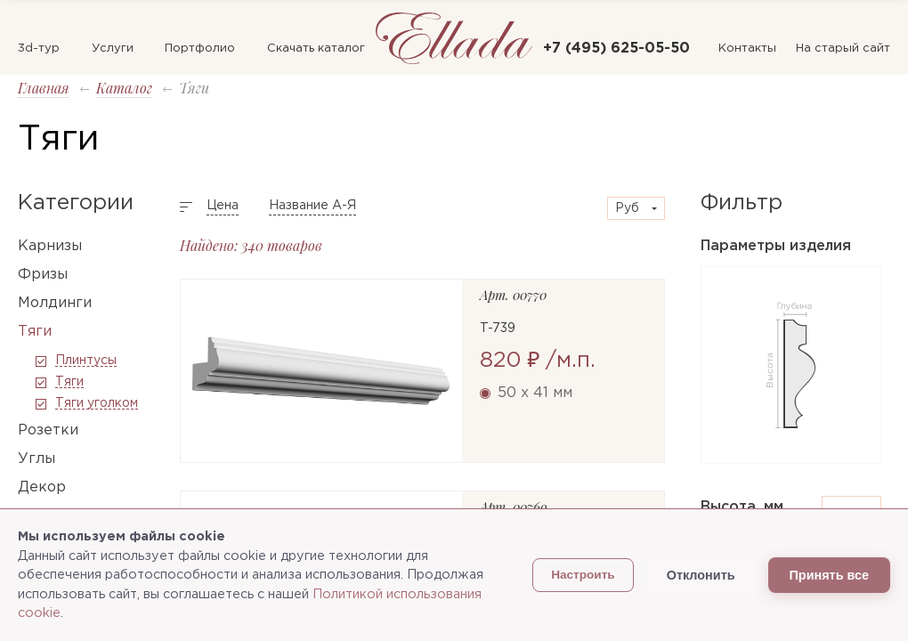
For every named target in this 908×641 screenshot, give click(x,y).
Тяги (35, 331)
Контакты (747, 48)
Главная (43, 87)
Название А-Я (312, 205)
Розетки (48, 430)
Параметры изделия (776, 246)
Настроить (583, 574)
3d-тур (39, 48)
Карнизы (50, 246)
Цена (223, 205)
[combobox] (636, 208)
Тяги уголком (96, 403)
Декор (42, 487)
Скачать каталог (316, 48)
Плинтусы (86, 360)
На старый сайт (843, 48)
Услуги (113, 48)
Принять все (829, 575)
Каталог (124, 87)
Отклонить (701, 575)
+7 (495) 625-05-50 (616, 48)
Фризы (43, 274)
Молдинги (55, 303)
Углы (36, 459)
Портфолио (200, 48)
